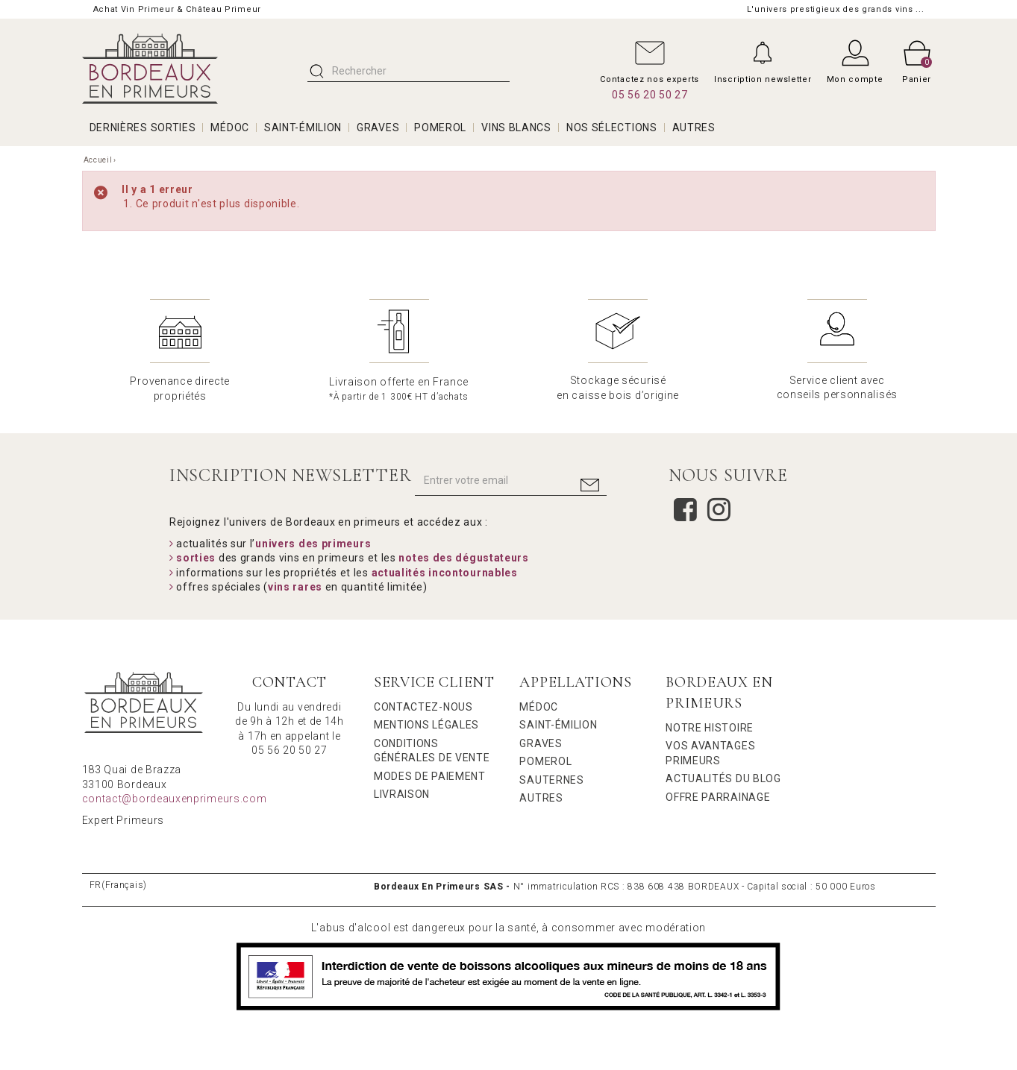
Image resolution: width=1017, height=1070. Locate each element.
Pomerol (545, 761)
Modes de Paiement (430, 776)
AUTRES (694, 127)
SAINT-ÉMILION (303, 127)
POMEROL (440, 127)
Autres (541, 798)
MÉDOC (229, 127)
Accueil (98, 160)
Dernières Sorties (143, 127)
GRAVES (378, 127)
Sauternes (551, 780)
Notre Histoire (710, 728)
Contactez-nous (423, 707)
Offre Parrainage (718, 797)
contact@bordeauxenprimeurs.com (174, 799)
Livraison (402, 794)
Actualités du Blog (723, 778)
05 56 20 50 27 (650, 95)
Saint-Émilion (558, 725)
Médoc (538, 707)
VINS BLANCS (516, 127)
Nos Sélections (611, 127)
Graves (540, 743)
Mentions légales (426, 725)
